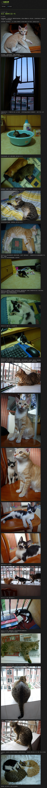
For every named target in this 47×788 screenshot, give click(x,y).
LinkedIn (10, 6)
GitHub (3, 6)
